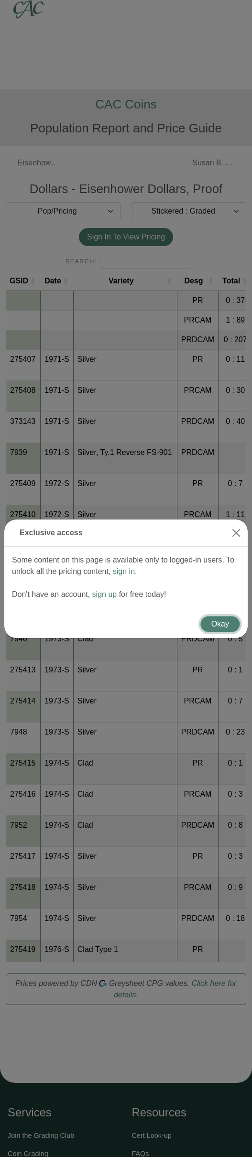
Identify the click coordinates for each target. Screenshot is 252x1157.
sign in (124, 565)
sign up (104, 588)
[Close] (236, 526)
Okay (220, 618)
